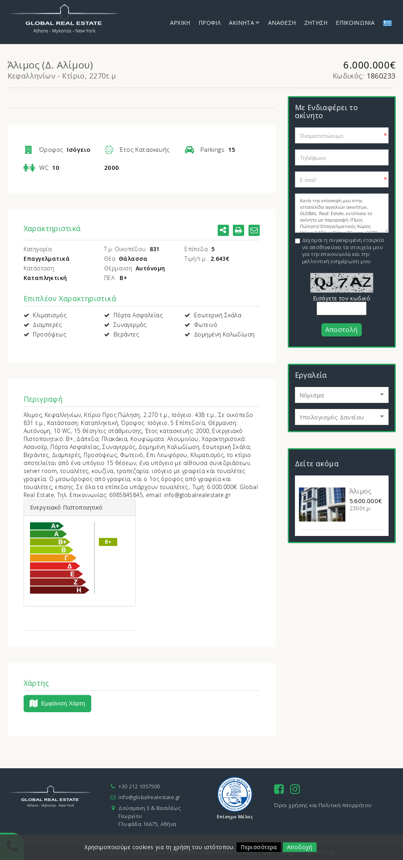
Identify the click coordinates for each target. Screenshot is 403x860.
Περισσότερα (259, 847)
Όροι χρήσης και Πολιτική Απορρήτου (322, 805)
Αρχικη (180, 22)
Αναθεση (282, 22)
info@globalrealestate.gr (149, 797)
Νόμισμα (312, 395)
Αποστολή (341, 329)
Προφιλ (209, 22)
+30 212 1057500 (139, 786)
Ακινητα (241, 22)
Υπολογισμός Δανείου (332, 417)
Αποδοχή (299, 847)
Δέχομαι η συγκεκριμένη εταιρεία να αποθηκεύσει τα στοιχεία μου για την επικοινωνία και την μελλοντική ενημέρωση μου (343, 251)
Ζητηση (316, 22)
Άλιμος (360, 491)
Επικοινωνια (355, 22)
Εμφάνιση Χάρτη (58, 703)
